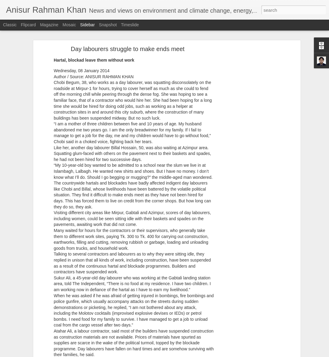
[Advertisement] (247, 143)
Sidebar (87, 24)
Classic (10, 24)
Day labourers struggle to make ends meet (128, 49)
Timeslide (130, 24)
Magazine (49, 24)
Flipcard (28, 24)
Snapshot (108, 24)
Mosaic (69, 24)
